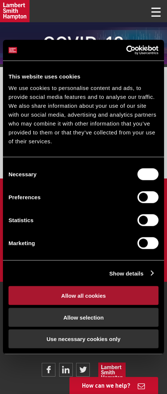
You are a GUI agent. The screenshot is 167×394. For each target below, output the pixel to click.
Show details (126, 273)
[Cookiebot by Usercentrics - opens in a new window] (126, 50)
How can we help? (106, 385)
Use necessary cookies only (83, 339)
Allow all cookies (83, 296)
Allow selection (83, 317)
